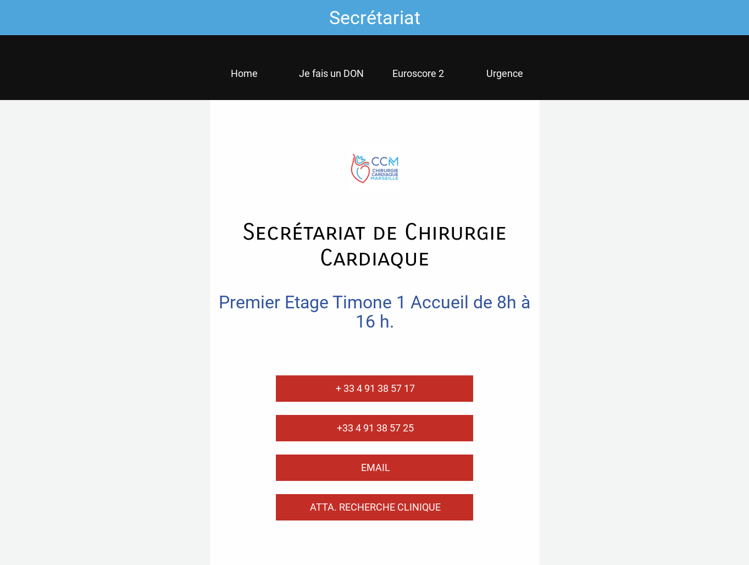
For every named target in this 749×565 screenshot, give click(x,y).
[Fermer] (17, 17)
